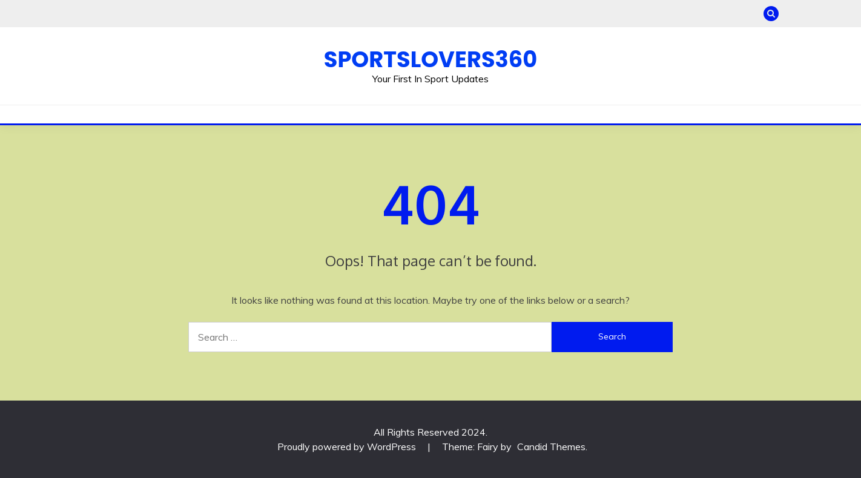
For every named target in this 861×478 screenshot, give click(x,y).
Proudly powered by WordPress (347, 446)
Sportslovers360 (430, 59)
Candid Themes (551, 446)
